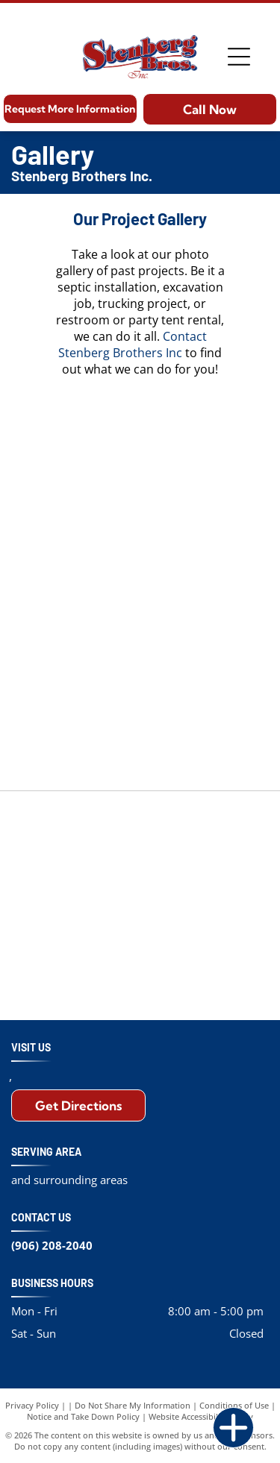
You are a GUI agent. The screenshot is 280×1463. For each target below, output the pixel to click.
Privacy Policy (32, 1405)
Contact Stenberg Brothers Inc (132, 344)
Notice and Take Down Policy (83, 1416)
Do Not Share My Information (132, 1405)
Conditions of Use (234, 1405)
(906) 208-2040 (52, 1245)
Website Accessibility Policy (201, 1416)
